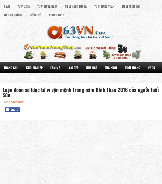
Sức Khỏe (111, 67)
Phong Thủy (56, 15)
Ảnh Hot (30, 78)
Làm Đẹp (73, 67)
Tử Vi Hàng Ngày (47, 7)
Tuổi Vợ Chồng (13, 15)
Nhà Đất (91, 67)
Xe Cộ (151, 67)
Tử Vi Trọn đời (131, 7)
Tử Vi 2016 (24, 7)
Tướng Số (35, 15)
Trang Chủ (11, 67)
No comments (13, 102)
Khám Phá (10, 78)
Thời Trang (132, 67)
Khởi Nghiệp (34, 67)
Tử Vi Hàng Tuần (104, 7)
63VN (7, 7)
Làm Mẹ (55, 67)
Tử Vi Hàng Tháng (76, 7)
